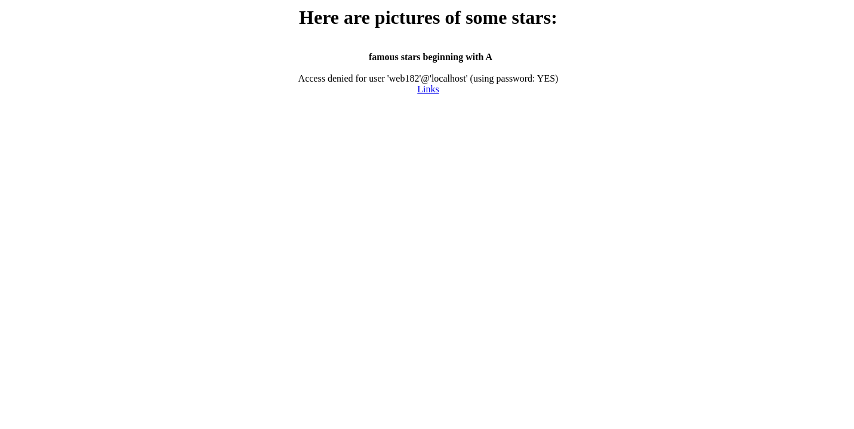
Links (428, 89)
